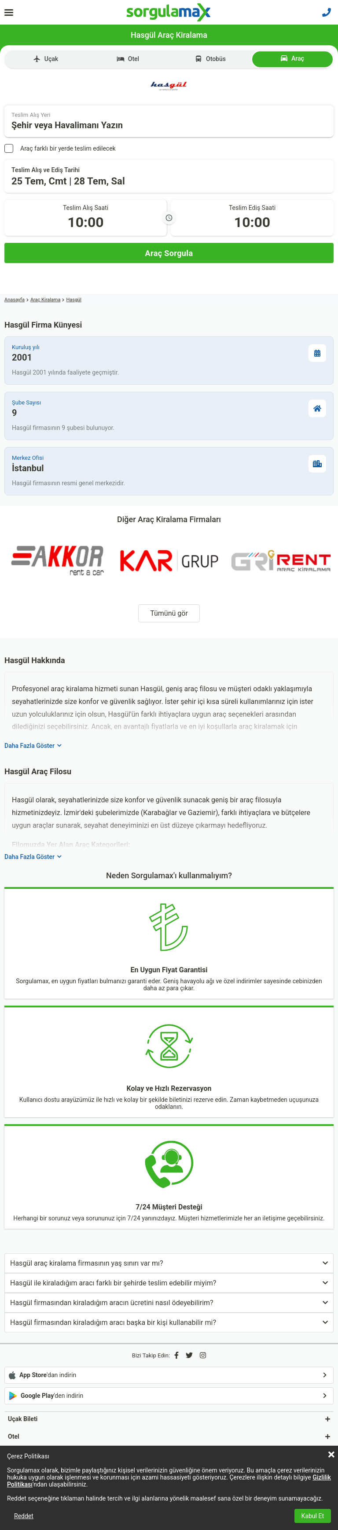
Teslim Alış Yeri (30, 115)
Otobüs (210, 59)
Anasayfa (14, 300)
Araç (292, 58)
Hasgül (73, 300)
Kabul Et (312, 1515)
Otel (128, 59)
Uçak (45, 59)
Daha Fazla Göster (33, 745)
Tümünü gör (169, 613)
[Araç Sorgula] (169, 253)
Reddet (23, 1515)
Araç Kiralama (45, 300)
